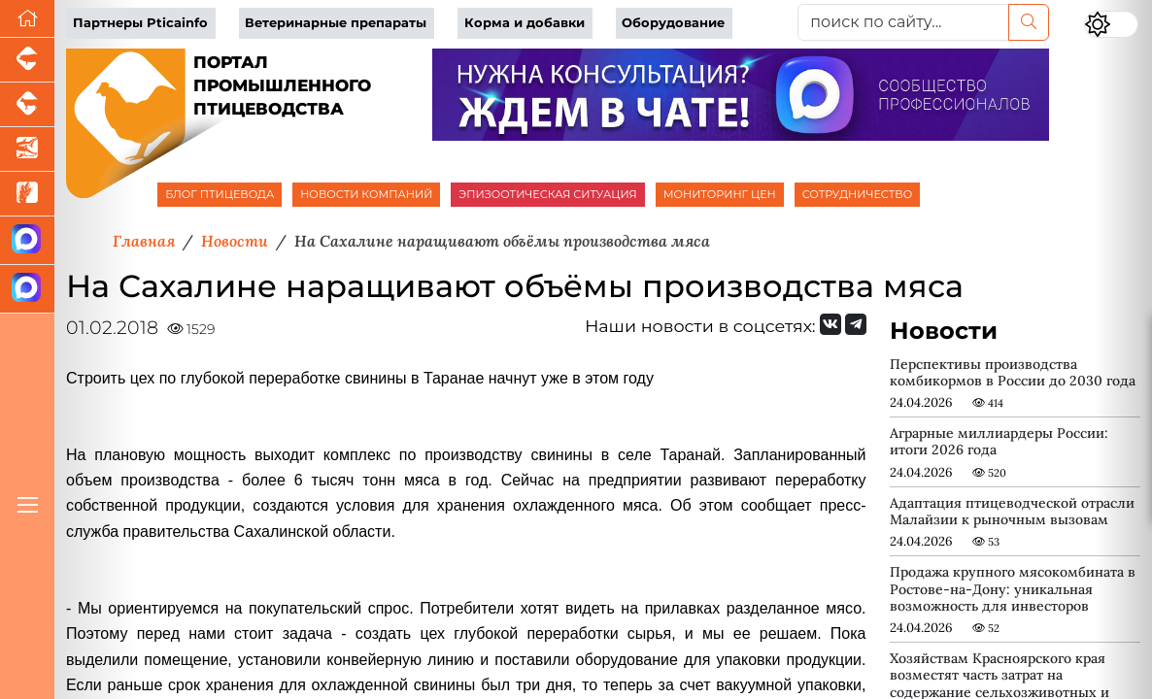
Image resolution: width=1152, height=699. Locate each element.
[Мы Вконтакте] (830, 324)
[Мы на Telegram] (855, 324)
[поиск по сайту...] (903, 22)
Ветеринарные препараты (335, 23)
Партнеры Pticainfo (140, 23)
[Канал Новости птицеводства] (27, 240)
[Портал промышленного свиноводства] (27, 60)
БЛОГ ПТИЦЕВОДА (219, 194)
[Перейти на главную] (27, 19)
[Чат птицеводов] (27, 289)
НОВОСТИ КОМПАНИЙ (366, 194)
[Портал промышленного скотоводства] (27, 105)
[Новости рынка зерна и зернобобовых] (27, 194)
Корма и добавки (524, 23)
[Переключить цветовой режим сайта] (1111, 24)
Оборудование (673, 23)
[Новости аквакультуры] (27, 149)
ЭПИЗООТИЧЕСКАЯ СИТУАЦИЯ (547, 194)
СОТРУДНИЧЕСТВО (857, 194)
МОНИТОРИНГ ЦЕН (719, 194)
